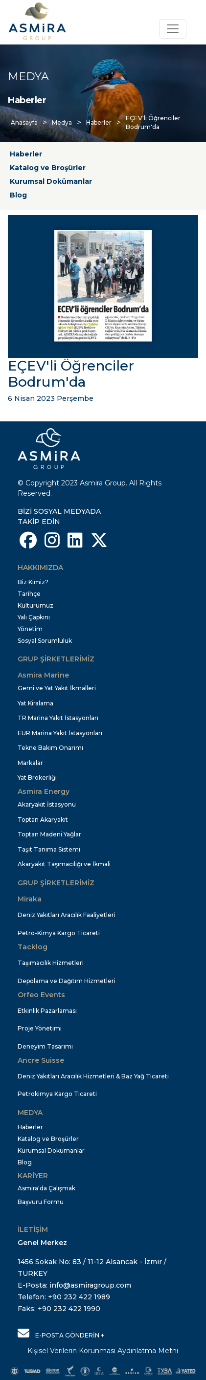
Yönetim (30, 629)
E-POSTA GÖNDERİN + (61, 1333)
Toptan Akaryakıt (43, 819)
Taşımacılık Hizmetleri (51, 962)
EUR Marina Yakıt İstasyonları (60, 733)
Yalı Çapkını (34, 617)
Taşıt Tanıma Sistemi (49, 849)
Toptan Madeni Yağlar (49, 834)
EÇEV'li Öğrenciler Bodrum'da (153, 122)
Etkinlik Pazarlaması (47, 1010)
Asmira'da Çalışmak (46, 1188)
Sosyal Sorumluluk (45, 640)
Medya (62, 122)
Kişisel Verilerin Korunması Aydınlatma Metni (102, 1350)
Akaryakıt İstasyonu (47, 804)
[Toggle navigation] (172, 29)
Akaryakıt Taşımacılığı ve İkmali (64, 864)
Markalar (30, 763)
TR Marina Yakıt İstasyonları (58, 718)
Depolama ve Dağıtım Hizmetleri (66, 981)
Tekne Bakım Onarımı (50, 747)
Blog (18, 195)
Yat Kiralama (35, 703)
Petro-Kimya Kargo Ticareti (59, 933)
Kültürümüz (35, 605)
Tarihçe (29, 593)
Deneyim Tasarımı (45, 1046)
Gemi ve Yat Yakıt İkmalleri (57, 688)
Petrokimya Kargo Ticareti (57, 1093)
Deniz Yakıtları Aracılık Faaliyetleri (66, 915)
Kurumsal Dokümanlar (51, 181)
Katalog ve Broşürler (48, 167)
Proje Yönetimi (40, 1028)
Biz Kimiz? (33, 582)
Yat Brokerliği (37, 777)
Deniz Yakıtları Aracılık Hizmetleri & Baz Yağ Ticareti (93, 1076)
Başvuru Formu (41, 1201)
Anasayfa (24, 122)
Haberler (99, 122)
